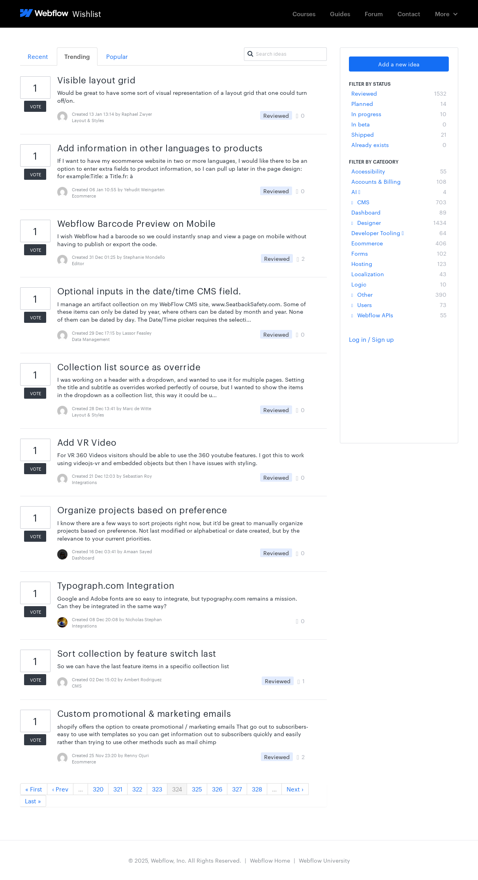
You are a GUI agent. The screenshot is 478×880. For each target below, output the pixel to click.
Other (398, 294)
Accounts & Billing (398, 181)
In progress (398, 114)
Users (398, 305)
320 (98, 789)
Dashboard (398, 212)
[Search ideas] (285, 54)
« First (33, 789)
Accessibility (398, 171)
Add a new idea (399, 64)
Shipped (398, 134)
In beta (398, 124)
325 (197, 789)
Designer (398, 222)
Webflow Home (270, 860)
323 (157, 789)
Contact (408, 13)
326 (217, 789)
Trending (77, 56)
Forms (398, 253)
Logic (398, 284)
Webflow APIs (398, 315)
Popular (117, 56)
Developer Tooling (398, 233)
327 (237, 789)
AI (398, 192)
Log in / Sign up (371, 339)
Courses (303, 13)
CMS (398, 202)
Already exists (398, 145)
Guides (340, 13)
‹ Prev (60, 789)
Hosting (398, 264)
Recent (38, 56)
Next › (295, 789)
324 (177, 789)
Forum (374, 13)
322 (137, 789)
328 (257, 789)
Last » (33, 801)
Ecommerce (398, 243)
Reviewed (398, 93)
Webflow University (324, 860)
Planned (398, 103)
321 (117, 789)
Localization (398, 274)
